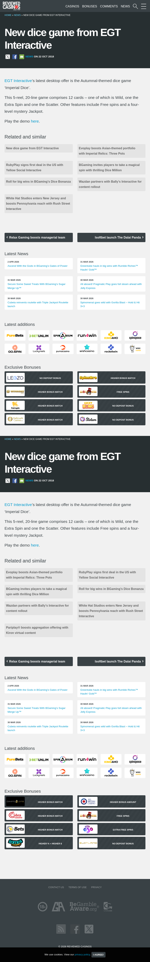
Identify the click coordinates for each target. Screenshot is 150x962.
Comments (109, 6)
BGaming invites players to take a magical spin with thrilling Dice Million (109, 167)
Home (8, 15)
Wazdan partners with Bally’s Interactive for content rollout (110, 184)
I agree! (98, 954)
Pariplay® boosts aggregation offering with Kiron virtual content (37, 630)
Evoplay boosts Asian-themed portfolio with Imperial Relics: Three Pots (107, 151)
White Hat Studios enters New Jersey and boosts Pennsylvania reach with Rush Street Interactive (38, 203)
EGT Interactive (18, 80)
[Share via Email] (21, 56)
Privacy (96, 887)
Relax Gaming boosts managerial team (37, 237)
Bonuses (89, 6)
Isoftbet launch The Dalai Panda (118, 237)
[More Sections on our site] (143, 6)
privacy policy (82, 954)
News (125, 6)
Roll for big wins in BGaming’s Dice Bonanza (38, 181)
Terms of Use (77, 887)
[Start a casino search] (135, 6)
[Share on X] (7, 56)
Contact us (56, 887)
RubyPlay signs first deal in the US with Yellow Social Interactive (34, 167)
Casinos (72, 6)
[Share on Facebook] (14, 56)
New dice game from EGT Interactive (32, 148)
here (35, 121)
